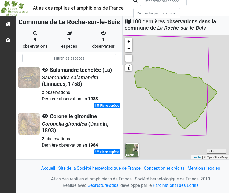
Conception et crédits (164, 168)
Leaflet (197, 157)
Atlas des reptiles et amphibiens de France (78, 8)
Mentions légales (203, 168)
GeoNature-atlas (103, 185)
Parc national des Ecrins (175, 185)
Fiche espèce (107, 105)
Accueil (48, 168)
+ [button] (128, 41)
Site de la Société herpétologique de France (99, 168)
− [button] (128, 48)
